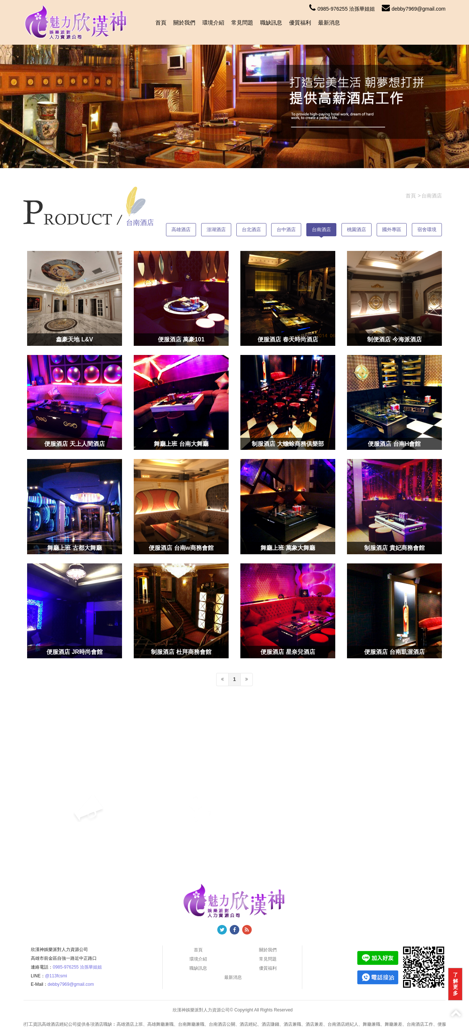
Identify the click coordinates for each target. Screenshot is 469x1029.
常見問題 (242, 22)
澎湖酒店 (216, 229)
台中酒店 (286, 229)
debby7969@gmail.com (414, 9)
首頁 (160, 22)
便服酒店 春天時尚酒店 (288, 339)
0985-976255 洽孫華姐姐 (341, 9)
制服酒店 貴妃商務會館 (394, 548)
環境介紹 (213, 22)
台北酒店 (251, 229)
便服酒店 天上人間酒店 (74, 444)
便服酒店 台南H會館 (394, 444)
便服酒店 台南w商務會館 (181, 548)
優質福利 (300, 22)
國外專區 (391, 229)
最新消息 (329, 22)
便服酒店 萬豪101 (181, 339)
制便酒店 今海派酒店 (394, 339)
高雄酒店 (181, 229)
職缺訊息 (271, 22)
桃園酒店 (356, 229)
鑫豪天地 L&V (74, 339)
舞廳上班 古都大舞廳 (74, 548)
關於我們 (184, 22)
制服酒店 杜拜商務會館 (181, 652)
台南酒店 (321, 229)
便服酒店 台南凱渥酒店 (394, 652)
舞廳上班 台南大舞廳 (181, 444)
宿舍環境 (426, 229)
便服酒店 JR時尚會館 (75, 652)
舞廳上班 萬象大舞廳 (288, 548)
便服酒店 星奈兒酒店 (288, 652)
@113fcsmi (56, 975)
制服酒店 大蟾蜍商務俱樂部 (288, 444)
